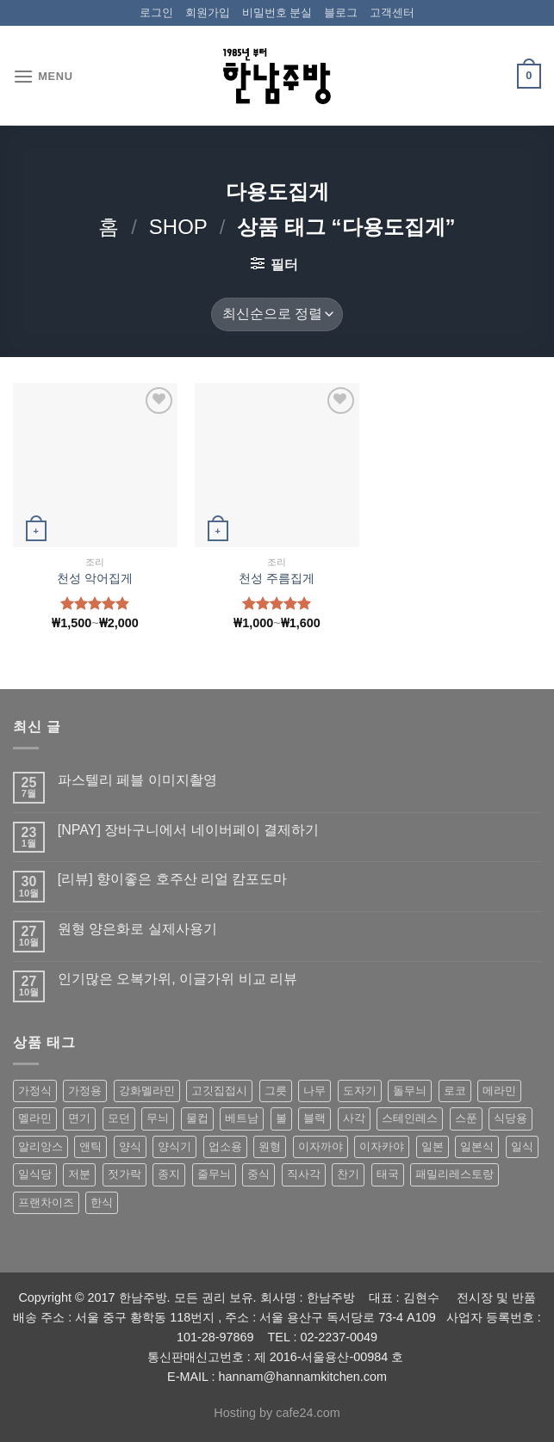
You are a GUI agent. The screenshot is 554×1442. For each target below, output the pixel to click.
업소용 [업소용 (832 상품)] (225, 1146)
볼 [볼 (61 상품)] (281, 1118)
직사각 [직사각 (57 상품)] (304, 1174)
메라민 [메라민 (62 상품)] (499, 1090)
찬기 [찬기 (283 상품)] (348, 1174)
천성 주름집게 (276, 578)
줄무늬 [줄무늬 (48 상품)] (214, 1174)
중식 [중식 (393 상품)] (258, 1174)
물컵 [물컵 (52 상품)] (197, 1118)
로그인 (156, 12)
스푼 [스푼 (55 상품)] (466, 1118)
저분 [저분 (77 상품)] (79, 1174)
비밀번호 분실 (277, 12)
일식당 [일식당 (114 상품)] (35, 1174)
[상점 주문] (276, 314)
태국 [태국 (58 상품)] (388, 1174)
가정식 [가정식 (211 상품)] (35, 1090)
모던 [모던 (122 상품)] (119, 1118)
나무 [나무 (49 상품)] (314, 1090)
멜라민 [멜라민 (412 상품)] (35, 1118)
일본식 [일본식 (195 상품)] (477, 1146)
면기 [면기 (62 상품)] (79, 1118)
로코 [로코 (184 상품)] (455, 1090)
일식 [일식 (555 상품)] (522, 1146)
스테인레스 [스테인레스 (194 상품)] (410, 1118)
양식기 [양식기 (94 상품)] (174, 1146)
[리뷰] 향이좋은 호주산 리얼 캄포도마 (173, 879)
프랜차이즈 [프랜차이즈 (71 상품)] (46, 1202)
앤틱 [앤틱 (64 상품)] (90, 1146)
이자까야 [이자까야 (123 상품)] (320, 1146)
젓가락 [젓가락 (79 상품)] (124, 1174)
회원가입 (207, 12)
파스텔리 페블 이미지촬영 (137, 780)
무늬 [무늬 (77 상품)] (157, 1118)
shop (178, 226)
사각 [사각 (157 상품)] (354, 1118)
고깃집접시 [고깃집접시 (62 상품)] (219, 1090)
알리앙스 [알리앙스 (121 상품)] (40, 1146)
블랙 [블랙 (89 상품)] (314, 1118)
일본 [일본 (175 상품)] (432, 1146)
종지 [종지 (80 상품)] (169, 1174)
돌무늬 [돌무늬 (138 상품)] (409, 1090)
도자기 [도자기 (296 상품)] (360, 1090)
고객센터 (392, 12)
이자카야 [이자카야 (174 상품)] (381, 1146)
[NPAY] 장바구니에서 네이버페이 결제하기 (188, 830)
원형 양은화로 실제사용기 (137, 928)
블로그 (341, 12)
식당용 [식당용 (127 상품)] (510, 1118)
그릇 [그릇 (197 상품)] (276, 1090)
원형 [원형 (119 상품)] (269, 1146)
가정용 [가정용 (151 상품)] (85, 1090)
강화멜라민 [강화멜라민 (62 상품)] (147, 1090)
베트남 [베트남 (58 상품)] (241, 1118)
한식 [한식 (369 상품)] (101, 1202)
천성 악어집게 (95, 578)
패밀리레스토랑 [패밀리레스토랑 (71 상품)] (454, 1174)
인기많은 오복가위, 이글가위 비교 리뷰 (177, 978)
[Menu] (43, 76)
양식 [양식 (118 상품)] (130, 1146)
